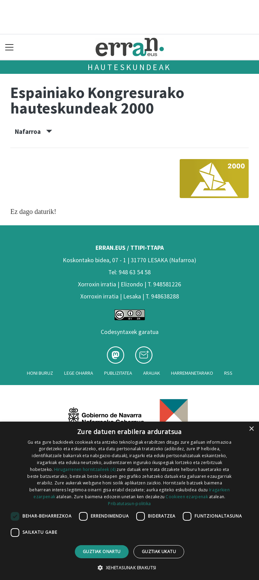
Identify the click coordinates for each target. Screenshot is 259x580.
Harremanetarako (192, 373)
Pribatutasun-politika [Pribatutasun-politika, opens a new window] (129, 504)
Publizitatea (118, 373)
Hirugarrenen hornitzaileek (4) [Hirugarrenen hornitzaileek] (85, 469)
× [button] (251, 429)
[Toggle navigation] (9, 47)
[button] (129, 567)
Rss (228, 373)
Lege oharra (78, 373)
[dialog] (129, 501)
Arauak (151, 373)
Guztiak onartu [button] (102, 551)
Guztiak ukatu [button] (159, 551)
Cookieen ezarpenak (187, 497)
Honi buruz (40, 373)
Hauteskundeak (129, 67)
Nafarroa (33, 131)
